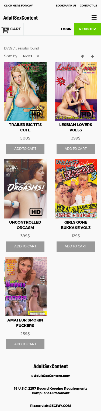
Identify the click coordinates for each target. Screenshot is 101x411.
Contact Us (88, 5)
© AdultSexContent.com (50, 375)
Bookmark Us (66, 5)
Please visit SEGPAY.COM (50, 405)
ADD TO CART (25, 148)
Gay (18, 5)
